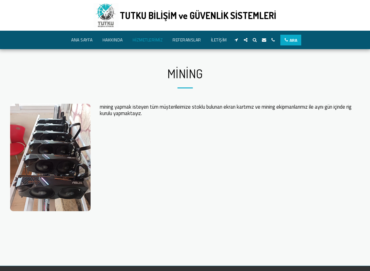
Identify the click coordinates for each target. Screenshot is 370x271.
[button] (236, 40)
